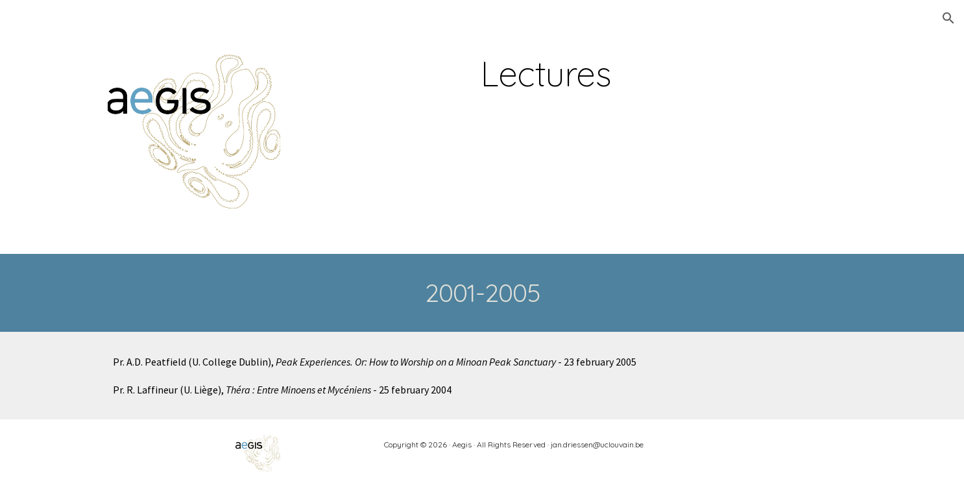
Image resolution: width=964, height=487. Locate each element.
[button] (948, 18)
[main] (546, 74)
